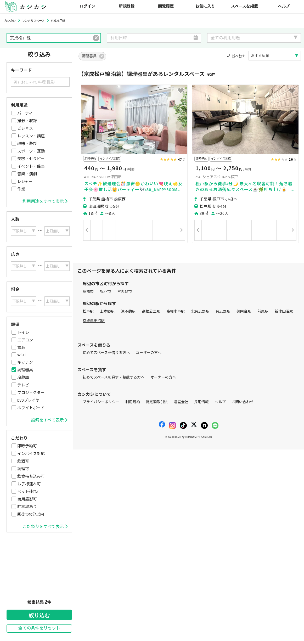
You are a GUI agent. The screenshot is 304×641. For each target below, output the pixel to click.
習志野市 (124, 292)
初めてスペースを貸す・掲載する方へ (113, 377)
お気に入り (205, 6)
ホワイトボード (31, 408)
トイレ (23, 332)
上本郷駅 (107, 311)
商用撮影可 (27, 499)
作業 (21, 189)
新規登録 (126, 6)
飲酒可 (23, 461)
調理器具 (25, 370)
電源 (21, 348)
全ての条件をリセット (39, 628)
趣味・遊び (27, 144)
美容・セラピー (31, 159)
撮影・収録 (27, 121)
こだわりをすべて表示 (44, 526)
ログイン (87, 6)
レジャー (25, 181)
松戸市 (105, 292)
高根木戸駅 (175, 311)
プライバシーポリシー (101, 402)
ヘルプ (284, 6)
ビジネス (25, 128)
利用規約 (132, 402)
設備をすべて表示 (49, 420)
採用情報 (201, 402)
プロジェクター (30, 393)
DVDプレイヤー (30, 400)
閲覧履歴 (166, 6)
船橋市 (88, 292)
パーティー (27, 113)
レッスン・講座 (31, 136)
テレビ (23, 385)
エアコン (25, 340)
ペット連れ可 (29, 492)
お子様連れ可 (29, 484)
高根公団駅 (151, 311)
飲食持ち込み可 (31, 476)
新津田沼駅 (284, 311)
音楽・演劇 (27, 174)
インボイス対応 (31, 454)
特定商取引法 (157, 402)
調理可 (23, 469)
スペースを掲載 (244, 6)
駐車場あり (27, 507)
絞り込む (39, 615)
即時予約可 (27, 446)
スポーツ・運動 (31, 151)
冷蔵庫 (23, 377)
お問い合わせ (243, 402)
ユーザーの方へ (148, 353)
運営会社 (181, 402)
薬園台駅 (244, 311)
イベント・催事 (31, 166)
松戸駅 (88, 311)
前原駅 (262, 311)
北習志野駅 (200, 311)
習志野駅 (223, 311)
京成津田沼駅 (94, 321)
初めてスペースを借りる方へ (106, 353)
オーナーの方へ (163, 377)
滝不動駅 (128, 311)
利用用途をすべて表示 (44, 201)
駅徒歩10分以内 (30, 514)
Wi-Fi (21, 355)
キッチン (25, 362)
